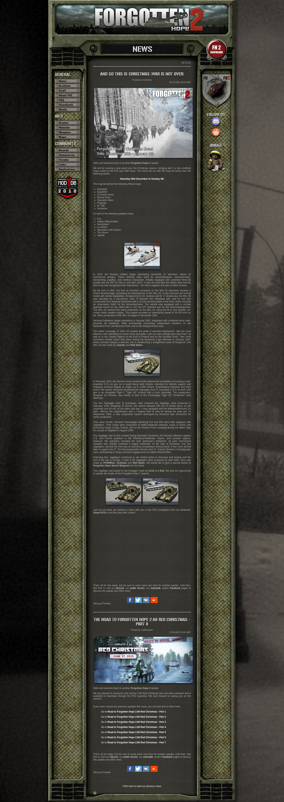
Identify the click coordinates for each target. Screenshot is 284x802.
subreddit (155, 588)
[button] (130, 600)
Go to (133, 711)
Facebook (175, 588)
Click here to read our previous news (142, 786)
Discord (120, 588)
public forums (137, 588)
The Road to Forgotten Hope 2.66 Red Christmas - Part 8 (142, 622)
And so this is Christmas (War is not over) (142, 74)
